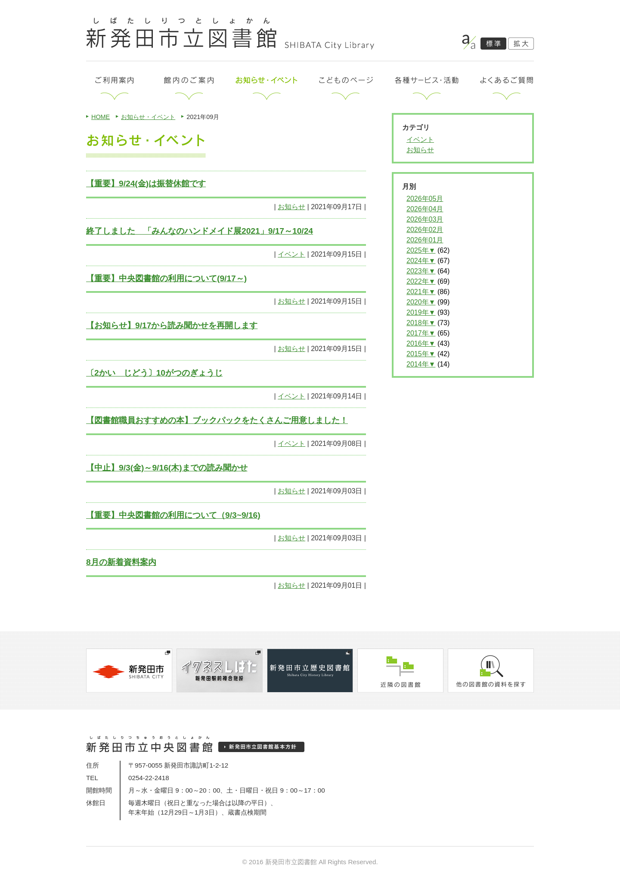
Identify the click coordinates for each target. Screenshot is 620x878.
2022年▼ (420, 281)
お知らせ (291, 206)
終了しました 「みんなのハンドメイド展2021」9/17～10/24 (199, 230)
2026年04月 (424, 209)
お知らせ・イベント (148, 116)
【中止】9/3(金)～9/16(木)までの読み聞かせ (167, 467)
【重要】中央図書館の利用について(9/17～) (166, 278)
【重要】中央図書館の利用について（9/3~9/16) (173, 515)
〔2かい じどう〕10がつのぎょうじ (154, 372)
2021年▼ (420, 291)
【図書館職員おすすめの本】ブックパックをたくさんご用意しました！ (217, 420)
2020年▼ (420, 302)
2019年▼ (420, 312)
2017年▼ (420, 333)
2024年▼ (420, 260)
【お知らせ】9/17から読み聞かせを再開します (171, 325)
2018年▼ (420, 322)
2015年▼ (420, 353)
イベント (291, 254)
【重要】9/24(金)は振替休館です (146, 183)
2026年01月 (424, 240)
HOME (100, 116)
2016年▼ (420, 343)
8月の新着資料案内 (121, 562)
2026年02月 (424, 229)
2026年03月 (424, 219)
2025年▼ (420, 250)
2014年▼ (420, 364)
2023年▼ (420, 271)
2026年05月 (424, 198)
